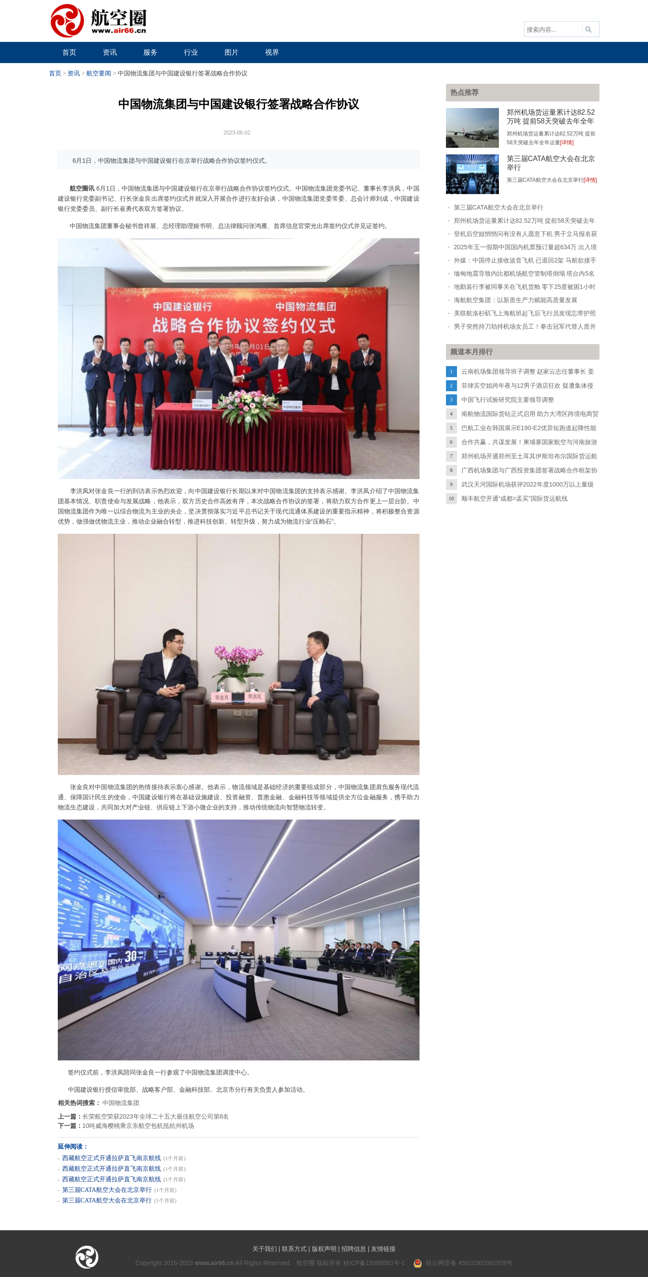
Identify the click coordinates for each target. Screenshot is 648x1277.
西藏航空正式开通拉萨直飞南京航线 (111, 1158)
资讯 (73, 73)
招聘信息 (353, 1248)
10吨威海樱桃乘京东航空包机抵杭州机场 (138, 1125)
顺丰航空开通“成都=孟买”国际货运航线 (514, 498)
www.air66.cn (214, 1262)
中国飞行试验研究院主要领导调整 (507, 399)
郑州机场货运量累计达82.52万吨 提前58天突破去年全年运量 (551, 121)
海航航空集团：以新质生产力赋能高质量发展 (515, 299)
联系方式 (294, 1248)
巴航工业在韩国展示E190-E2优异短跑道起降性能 (528, 427)
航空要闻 (98, 73)
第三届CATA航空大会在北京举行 (107, 1190)
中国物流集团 (120, 1102)
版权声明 (324, 1248)
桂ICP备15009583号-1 (374, 1262)
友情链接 (383, 1248)
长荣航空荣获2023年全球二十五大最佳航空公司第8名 (155, 1116)
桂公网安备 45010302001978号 (463, 1262)
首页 (55, 73)
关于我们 (264, 1248)
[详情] (567, 142)
